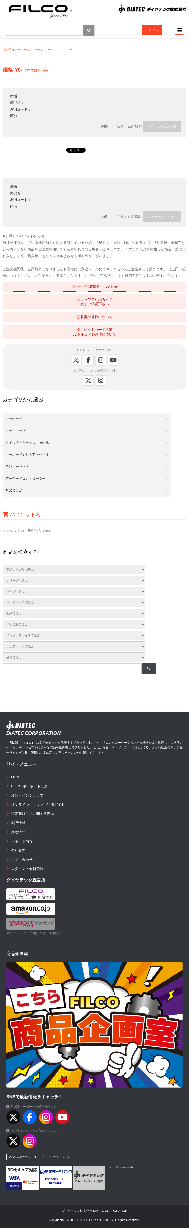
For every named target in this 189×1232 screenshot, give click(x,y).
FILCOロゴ (14, 490)
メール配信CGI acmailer (121, 1167)
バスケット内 (22, 514)
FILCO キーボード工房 (29, 786)
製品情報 (18, 823)
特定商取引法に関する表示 (32, 814)
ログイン (152, 30)
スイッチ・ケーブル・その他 (27, 443)
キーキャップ (16, 431)
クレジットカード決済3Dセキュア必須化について (95, 332)
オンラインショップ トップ (23, 49)
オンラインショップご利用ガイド (38, 804)
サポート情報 (22, 841)
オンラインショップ (27, 795)
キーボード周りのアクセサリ (27, 455)
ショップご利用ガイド (94, 301)
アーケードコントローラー (25, 478)
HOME (16, 777)
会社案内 (18, 850)
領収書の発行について (94, 317)
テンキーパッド (17, 466)
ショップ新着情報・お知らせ (94, 287)
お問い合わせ (22, 860)
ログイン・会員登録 (27, 869)
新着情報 (18, 832)
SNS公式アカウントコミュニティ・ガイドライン (39, 1156)
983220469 (56, 1183)
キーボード (14, 419)
